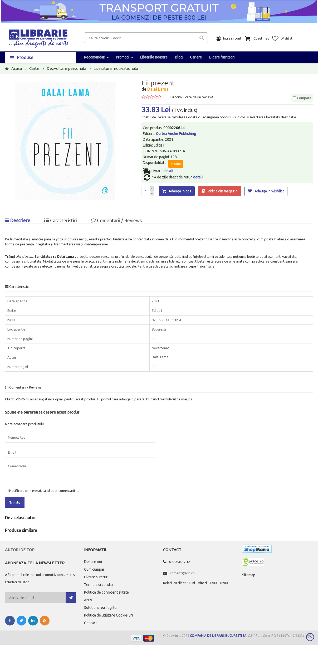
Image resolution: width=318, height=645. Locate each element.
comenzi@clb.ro (182, 573)
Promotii (122, 57)
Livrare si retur (95, 577)
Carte (34, 68)
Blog (179, 57)
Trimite (14, 502)
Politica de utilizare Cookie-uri (108, 615)
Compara (302, 98)
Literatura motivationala (116, 68)
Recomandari (94, 57)
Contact (90, 622)
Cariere (196, 57)
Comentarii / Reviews (116, 220)
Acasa (16, 68)
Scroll (310, 637)
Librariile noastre (154, 57)
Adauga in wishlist (269, 191)
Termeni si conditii (99, 584)
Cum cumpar (94, 569)
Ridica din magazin (223, 191)
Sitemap (248, 575)
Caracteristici (60, 220)
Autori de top (20, 549)
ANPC (88, 600)
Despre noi (93, 561)
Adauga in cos (180, 191)
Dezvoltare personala (66, 68)
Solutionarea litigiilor (101, 607)
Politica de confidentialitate (106, 592)
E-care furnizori (221, 57)
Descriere (17, 220)
